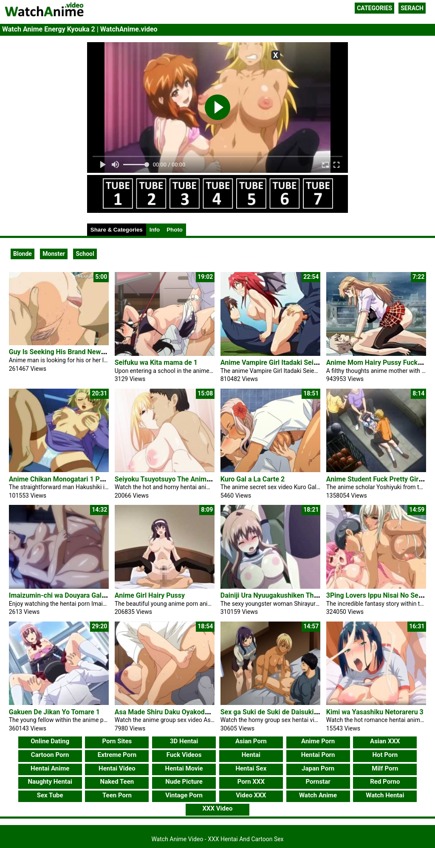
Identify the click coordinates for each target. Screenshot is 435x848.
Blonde (22, 253)
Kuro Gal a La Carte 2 (252, 479)
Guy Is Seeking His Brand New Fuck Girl (69, 352)
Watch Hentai (385, 795)
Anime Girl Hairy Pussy (150, 595)
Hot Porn (385, 755)
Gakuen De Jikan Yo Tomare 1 (54, 712)
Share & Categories (116, 229)
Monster (53, 253)
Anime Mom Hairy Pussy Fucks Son (380, 362)
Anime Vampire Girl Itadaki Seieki (271, 362)
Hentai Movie (184, 768)
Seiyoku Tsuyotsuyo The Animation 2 (171, 479)
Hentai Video (117, 768)
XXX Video (217, 808)
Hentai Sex (250, 768)
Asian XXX (385, 741)
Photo (175, 229)
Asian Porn (251, 741)
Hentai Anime (50, 768)
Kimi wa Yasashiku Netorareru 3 (375, 712)
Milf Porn (385, 768)
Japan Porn (318, 768)
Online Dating (50, 741)
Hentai (251, 755)
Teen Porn (117, 795)
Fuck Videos (184, 755)
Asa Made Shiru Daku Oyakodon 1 (166, 712)
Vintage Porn (184, 795)
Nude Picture (184, 781)
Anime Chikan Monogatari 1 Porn (59, 479)
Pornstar (317, 781)
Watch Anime (318, 795)
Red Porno (385, 781)
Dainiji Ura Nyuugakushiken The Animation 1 (288, 595)
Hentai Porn (318, 755)
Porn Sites (117, 741)
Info (155, 229)
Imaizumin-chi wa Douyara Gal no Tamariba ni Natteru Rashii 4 (104, 595)
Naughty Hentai (50, 781)
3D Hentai (184, 741)
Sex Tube (50, 795)
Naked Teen (117, 781)
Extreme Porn (117, 755)
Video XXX (251, 795)
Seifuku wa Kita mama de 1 (156, 362)
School (85, 253)
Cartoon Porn (50, 755)
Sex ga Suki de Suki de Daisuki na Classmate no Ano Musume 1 (317, 712)
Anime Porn (318, 741)
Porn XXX (251, 781)
